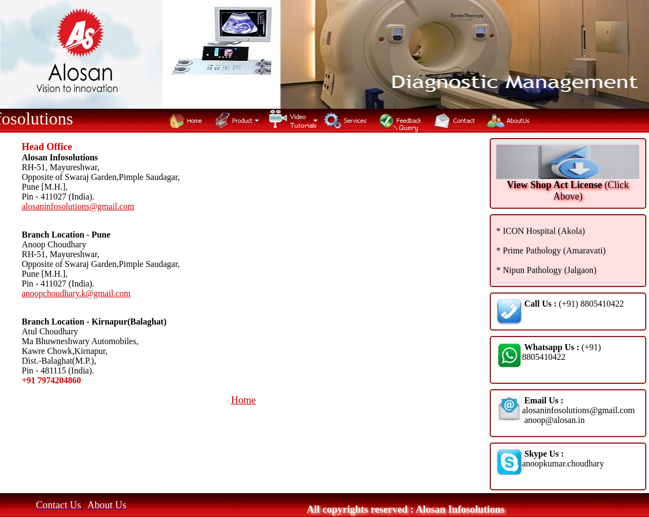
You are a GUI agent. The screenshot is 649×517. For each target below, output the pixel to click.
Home (243, 400)
